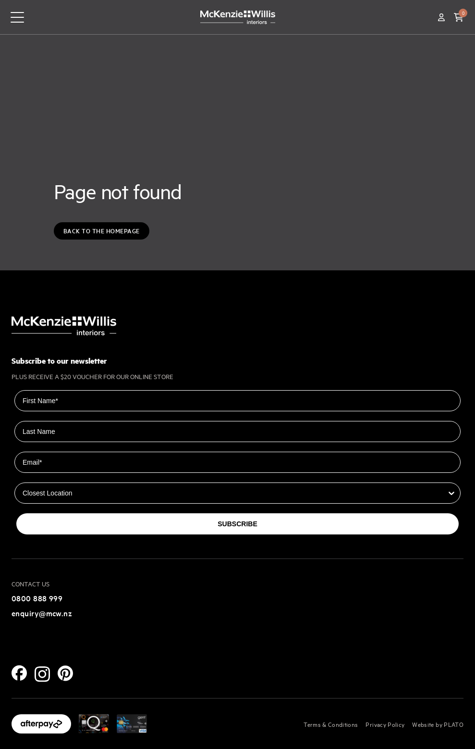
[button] (458, 17)
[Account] (441, 17)
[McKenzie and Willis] (237, 17)
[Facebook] (19, 673)
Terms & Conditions (331, 724)
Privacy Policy (384, 724)
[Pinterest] (65, 673)
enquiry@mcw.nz (42, 613)
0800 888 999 (37, 598)
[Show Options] (451, 493)
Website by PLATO (437, 724)
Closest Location (41, 476)
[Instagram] (42, 674)
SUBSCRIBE (237, 524)
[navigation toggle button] (17, 17)
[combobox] (235, 493)
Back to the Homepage (101, 230)
